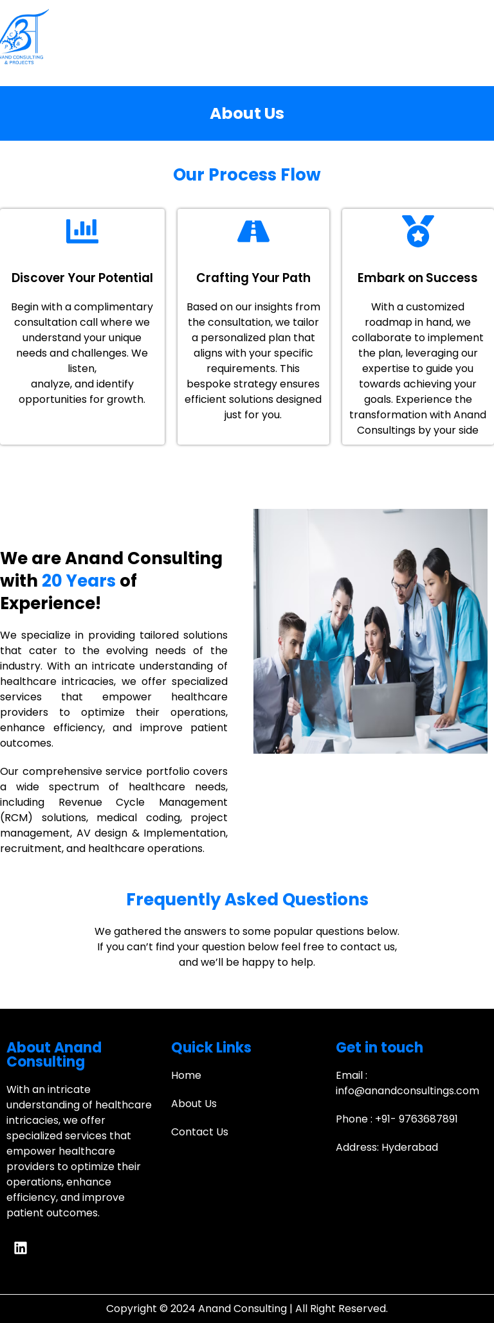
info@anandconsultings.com (407, 1090)
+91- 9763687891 (416, 1119)
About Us (194, 1103)
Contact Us (199, 1131)
